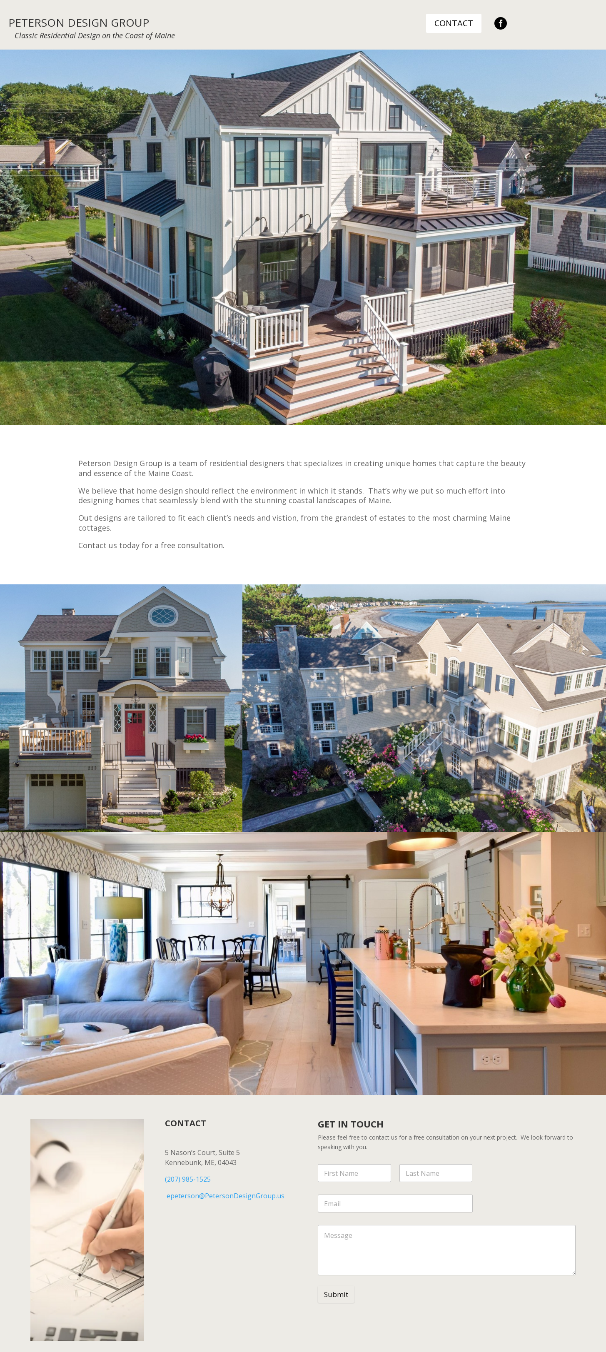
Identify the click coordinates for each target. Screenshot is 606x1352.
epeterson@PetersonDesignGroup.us (225, 1195)
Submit (336, 1294)
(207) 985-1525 (188, 1179)
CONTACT (453, 23)
